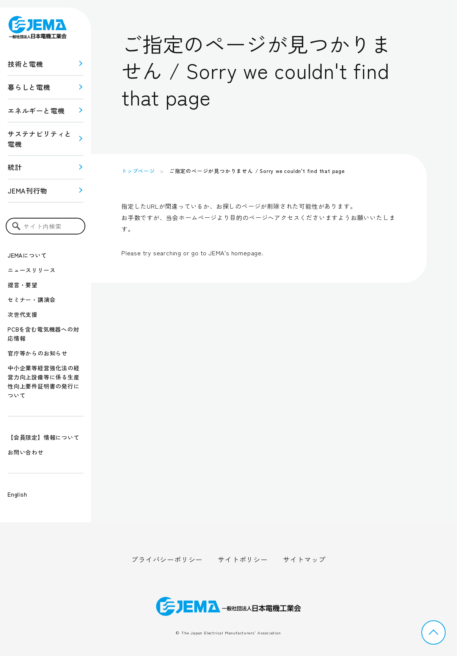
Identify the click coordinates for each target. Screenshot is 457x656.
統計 (15, 167)
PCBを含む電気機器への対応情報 (43, 333)
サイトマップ (304, 559)
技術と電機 (25, 64)
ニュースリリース (31, 270)
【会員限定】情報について (44, 437)
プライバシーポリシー (167, 559)
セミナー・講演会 (31, 300)
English (17, 494)
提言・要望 (23, 285)
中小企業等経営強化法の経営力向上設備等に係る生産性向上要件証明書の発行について (44, 381)
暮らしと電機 (29, 87)
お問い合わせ (26, 452)
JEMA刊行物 (27, 190)
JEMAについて (27, 255)
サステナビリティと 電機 (40, 139)
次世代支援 (23, 314)
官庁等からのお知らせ (38, 353)
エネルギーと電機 (36, 110)
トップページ (138, 171)
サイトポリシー (243, 559)
